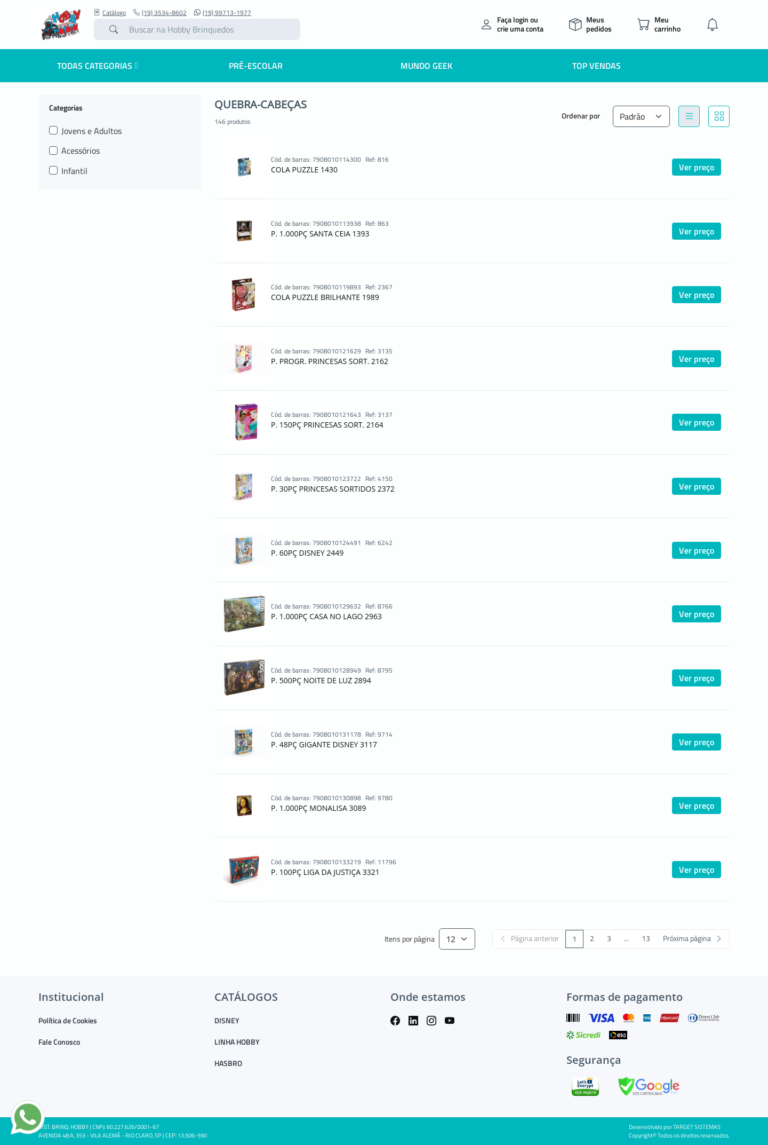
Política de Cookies (67, 1020)
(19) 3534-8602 (160, 13)
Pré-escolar (256, 65)
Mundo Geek (426, 65)
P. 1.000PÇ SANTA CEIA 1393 (320, 233)
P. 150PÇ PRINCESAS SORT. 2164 (327, 425)
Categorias (66, 107)
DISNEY (226, 1020)
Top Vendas (596, 65)
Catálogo (110, 13)
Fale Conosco (59, 1041)
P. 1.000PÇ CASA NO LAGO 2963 (326, 616)
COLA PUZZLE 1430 (304, 169)
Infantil (74, 170)
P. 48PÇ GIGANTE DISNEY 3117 (324, 744)
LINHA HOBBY (237, 1041)
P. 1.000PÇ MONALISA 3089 (318, 808)
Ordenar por (581, 115)
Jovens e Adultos (91, 130)
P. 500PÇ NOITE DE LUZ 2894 (321, 680)
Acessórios (80, 150)
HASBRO (228, 1063)
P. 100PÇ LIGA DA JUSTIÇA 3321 (325, 872)
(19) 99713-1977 (222, 13)
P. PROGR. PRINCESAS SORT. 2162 (329, 361)
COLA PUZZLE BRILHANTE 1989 (325, 297)
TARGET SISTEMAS (697, 1127)
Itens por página (410, 939)
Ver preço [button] (696, 167)
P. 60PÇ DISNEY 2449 (307, 553)
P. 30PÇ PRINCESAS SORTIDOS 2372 (333, 489)
